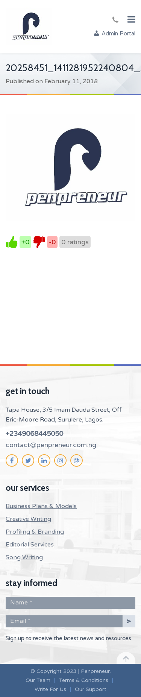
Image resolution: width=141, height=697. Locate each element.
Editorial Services (30, 544)
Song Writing (24, 557)
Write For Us (50, 689)
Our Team (38, 680)
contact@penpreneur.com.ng (51, 445)
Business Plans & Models (41, 506)
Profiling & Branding (35, 532)
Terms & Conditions (83, 680)
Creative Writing (28, 519)
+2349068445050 (34, 433)
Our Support (90, 689)
